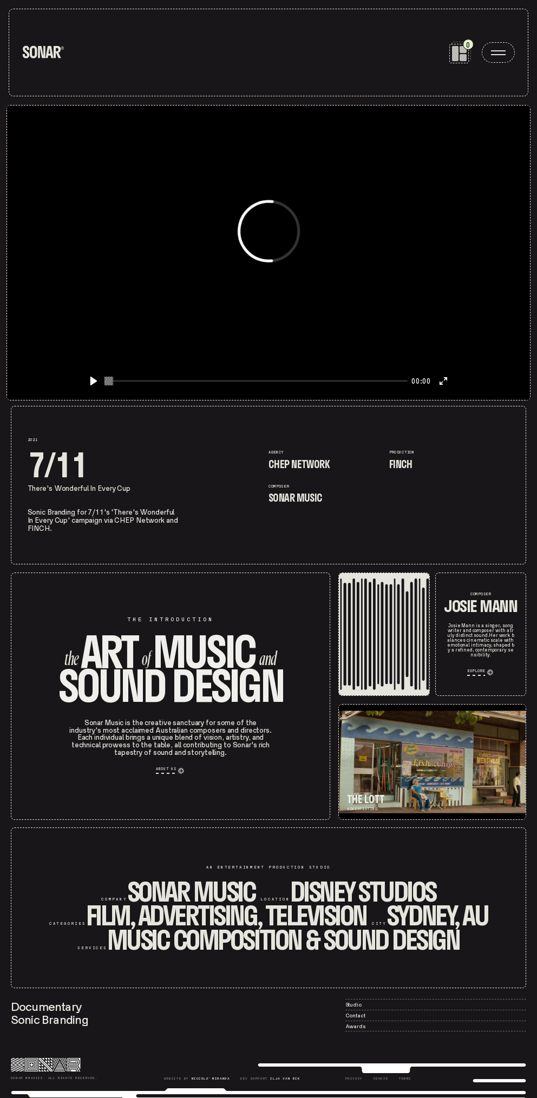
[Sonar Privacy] (354, 1079)
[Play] (94, 381)
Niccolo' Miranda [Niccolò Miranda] (211, 1078)
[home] (43, 52)
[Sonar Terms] (405, 1079)
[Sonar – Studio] (436, 1005)
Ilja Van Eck (285, 1078)
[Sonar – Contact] (436, 1015)
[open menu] (498, 52)
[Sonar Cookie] (381, 1079)
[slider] (256, 380)
